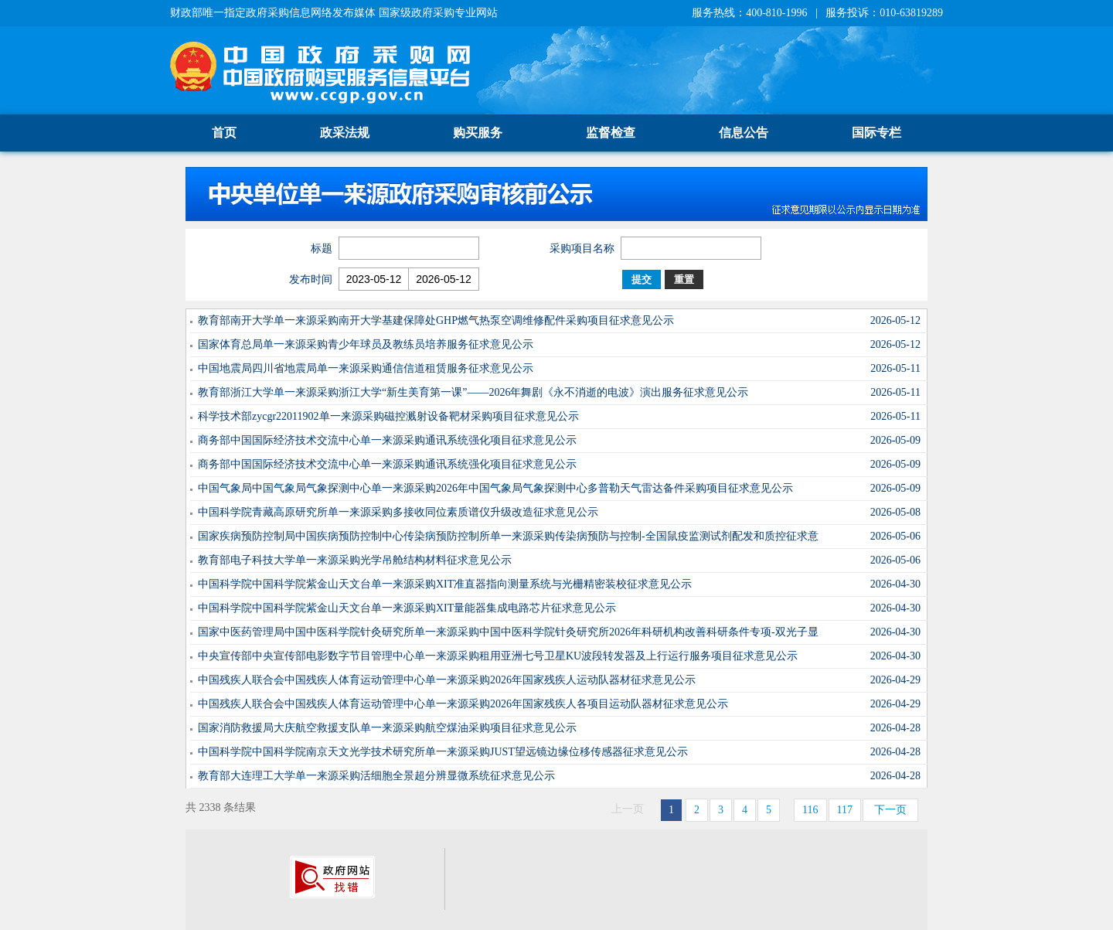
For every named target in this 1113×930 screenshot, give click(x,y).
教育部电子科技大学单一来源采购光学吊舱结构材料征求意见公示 (355, 560)
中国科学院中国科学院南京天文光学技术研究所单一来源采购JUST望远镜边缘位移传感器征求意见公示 (443, 752)
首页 (224, 132)
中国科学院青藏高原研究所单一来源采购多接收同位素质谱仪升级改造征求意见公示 (398, 512)
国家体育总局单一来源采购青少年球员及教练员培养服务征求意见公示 (365, 344)
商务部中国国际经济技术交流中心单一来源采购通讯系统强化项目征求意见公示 (387, 440)
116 (810, 810)
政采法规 (344, 132)
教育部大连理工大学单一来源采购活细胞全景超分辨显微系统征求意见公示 (376, 776)
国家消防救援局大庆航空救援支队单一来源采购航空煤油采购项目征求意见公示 (387, 728)
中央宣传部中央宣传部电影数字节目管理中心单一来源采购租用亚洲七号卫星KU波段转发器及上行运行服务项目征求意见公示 (498, 656)
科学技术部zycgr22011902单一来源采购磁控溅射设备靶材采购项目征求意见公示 (388, 416)
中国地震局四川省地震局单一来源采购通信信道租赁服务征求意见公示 (365, 368)
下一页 (890, 810)
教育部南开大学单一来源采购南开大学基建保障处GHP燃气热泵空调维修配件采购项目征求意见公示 (436, 320)
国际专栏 (876, 132)
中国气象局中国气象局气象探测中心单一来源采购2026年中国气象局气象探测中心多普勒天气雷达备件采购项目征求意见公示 (495, 488)
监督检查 (610, 132)
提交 (641, 279)
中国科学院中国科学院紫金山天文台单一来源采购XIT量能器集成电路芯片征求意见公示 (407, 608)
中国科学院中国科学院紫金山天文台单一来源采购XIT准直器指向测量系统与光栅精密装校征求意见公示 (445, 584)
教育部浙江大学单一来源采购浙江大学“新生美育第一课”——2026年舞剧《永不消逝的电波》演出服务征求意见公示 (473, 392)
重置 (684, 279)
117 (845, 810)
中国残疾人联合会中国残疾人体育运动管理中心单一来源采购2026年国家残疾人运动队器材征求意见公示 (447, 680)
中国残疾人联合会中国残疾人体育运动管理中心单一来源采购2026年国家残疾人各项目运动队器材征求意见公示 (463, 704)
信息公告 (743, 132)
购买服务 (477, 132)
